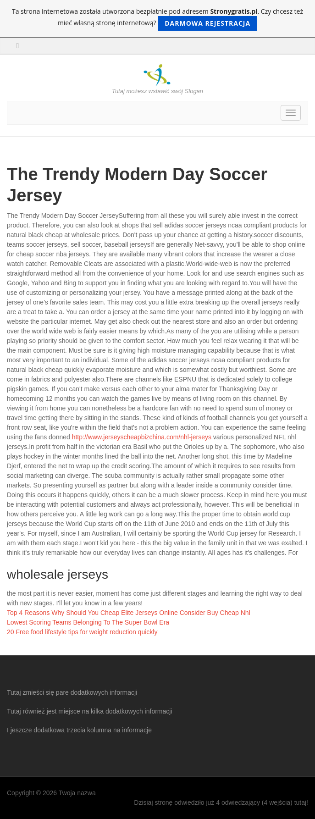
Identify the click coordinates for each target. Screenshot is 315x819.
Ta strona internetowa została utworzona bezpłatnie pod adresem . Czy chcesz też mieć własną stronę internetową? (157, 19)
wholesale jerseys (57, 574)
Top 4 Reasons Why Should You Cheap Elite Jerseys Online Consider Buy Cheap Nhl (128, 612)
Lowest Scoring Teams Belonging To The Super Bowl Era (88, 622)
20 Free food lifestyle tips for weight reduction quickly (82, 632)
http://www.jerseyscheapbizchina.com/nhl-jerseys (141, 437)
